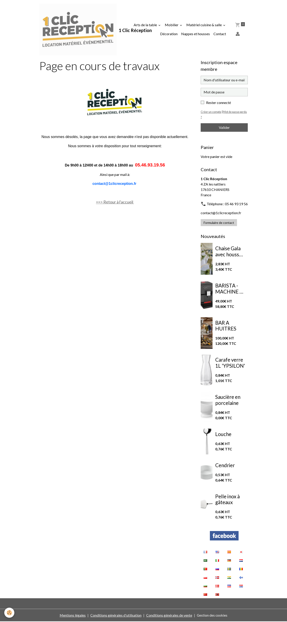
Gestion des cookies (212, 615)
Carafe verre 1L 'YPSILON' (230, 363)
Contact (220, 34)
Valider (224, 127)
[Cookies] (9, 613)
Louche (223, 435)
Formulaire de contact (219, 223)
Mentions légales (72, 615)
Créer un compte (211, 112)
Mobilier (172, 25)
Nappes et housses (195, 34)
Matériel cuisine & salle (205, 25)
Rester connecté (218, 103)
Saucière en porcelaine (227, 400)
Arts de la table (146, 25)
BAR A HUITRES (225, 326)
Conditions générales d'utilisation (115, 615)
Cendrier (225, 466)
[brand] (78, 30)
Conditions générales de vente (169, 615)
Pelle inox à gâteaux (227, 500)
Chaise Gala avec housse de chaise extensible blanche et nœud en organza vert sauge (229, 252)
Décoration (169, 34)
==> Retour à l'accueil (115, 202)
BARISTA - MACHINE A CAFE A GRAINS (229, 289)
